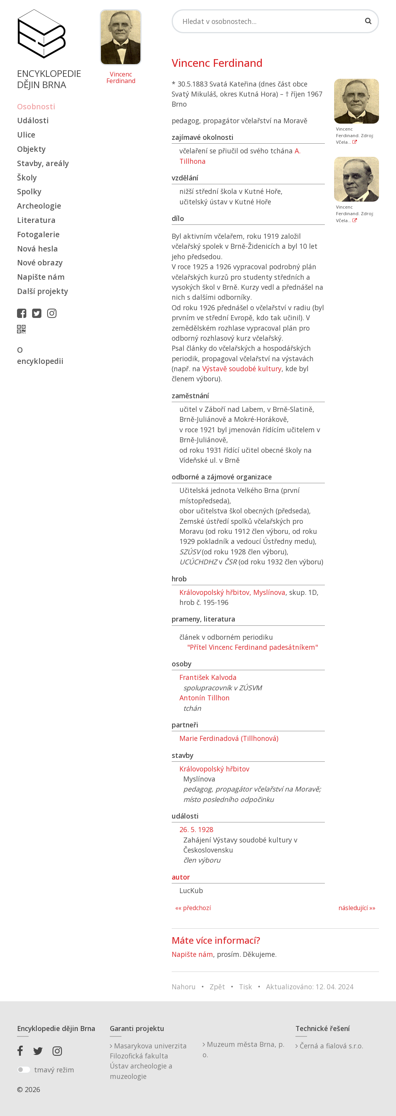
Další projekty (42, 291)
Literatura (36, 220)
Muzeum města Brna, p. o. (243, 1049)
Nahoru (184, 986)
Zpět (217, 986)
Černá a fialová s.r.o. (329, 1045)
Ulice (26, 134)
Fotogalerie (38, 234)
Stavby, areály (43, 163)
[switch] (24, 1069)
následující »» (357, 908)
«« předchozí (193, 908)
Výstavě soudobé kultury (242, 368)
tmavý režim (54, 1069)
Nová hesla (37, 248)
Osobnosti (36, 106)
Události (33, 120)
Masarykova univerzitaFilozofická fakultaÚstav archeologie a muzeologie (148, 1061)
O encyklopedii (40, 355)
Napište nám (41, 277)
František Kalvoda (208, 677)
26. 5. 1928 (196, 829)
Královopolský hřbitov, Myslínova (232, 592)
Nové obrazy (40, 262)
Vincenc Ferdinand (120, 78)
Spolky (29, 191)
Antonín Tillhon (204, 697)
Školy (27, 177)
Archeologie (39, 205)
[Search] (275, 21)
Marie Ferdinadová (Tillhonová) (228, 738)
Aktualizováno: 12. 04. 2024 (309, 986)
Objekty (31, 149)
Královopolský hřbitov (214, 768)
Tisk (245, 986)
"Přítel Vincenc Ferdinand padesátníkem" (252, 647)
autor (181, 877)
